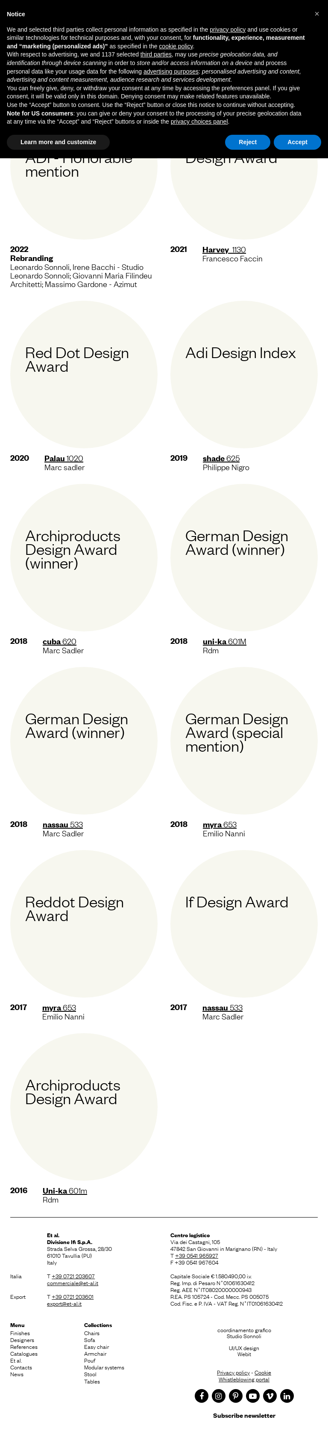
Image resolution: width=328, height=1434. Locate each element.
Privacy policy (233, 1372)
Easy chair (96, 1346)
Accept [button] (297, 142)
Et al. (16, 1360)
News (16, 1373)
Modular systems (104, 1366)
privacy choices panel (199, 121)
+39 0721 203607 (73, 1275)
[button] (317, 14)
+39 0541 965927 (196, 1255)
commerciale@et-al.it (72, 1282)
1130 (224, 249)
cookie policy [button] (176, 46)
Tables (92, 1381)
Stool (90, 1373)
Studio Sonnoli (244, 1335)
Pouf (89, 1360)
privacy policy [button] (228, 29)
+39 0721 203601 (73, 1296)
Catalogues (24, 1353)
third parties (156, 54)
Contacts (21, 1366)
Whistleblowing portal (244, 1379)
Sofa (89, 1339)
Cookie (263, 1372)
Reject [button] (248, 142)
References (24, 1346)
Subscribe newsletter (244, 1414)
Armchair (95, 1353)
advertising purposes (171, 71)
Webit (244, 1353)
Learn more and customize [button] (58, 142)
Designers (22, 1339)
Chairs (92, 1332)
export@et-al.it (64, 1303)
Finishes (20, 1332)
